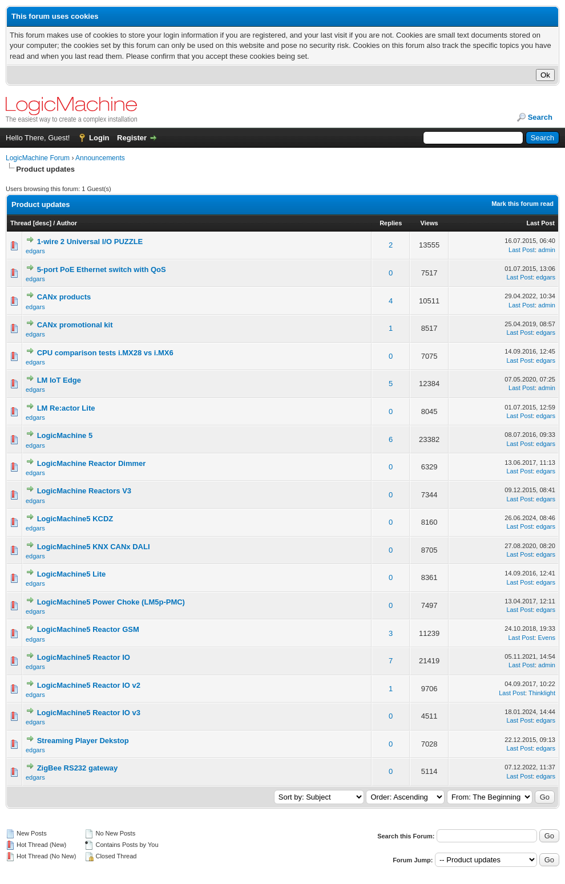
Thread (20, 223)
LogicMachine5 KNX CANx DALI (93, 546)
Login (99, 137)
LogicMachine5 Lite (71, 574)
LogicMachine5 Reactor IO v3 (88, 712)
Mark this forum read (522, 203)
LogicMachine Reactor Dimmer (91, 463)
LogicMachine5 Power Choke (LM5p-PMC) (111, 602)
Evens (546, 637)
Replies (391, 223)
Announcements (100, 158)
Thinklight (541, 693)
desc (42, 223)
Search (540, 117)
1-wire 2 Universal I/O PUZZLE (90, 241)
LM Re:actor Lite (66, 408)
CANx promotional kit (75, 325)
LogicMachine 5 (65, 435)
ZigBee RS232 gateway (77, 768)
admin (546, 249)
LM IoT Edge (59, 380)
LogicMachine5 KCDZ (75, 518)
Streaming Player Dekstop (83, 740)
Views (429, 223)
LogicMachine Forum (38, 158)
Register (132, 137)
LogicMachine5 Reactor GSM (88, 629)
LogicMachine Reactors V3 (84, 490)
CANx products (64, 297)
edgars (35, 251)
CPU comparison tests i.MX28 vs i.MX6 (105, 352)
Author (66, 223)
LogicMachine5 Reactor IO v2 (88, 685)
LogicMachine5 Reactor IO (83, 657)
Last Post (540, 223)
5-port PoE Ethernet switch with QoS (101, 269)
